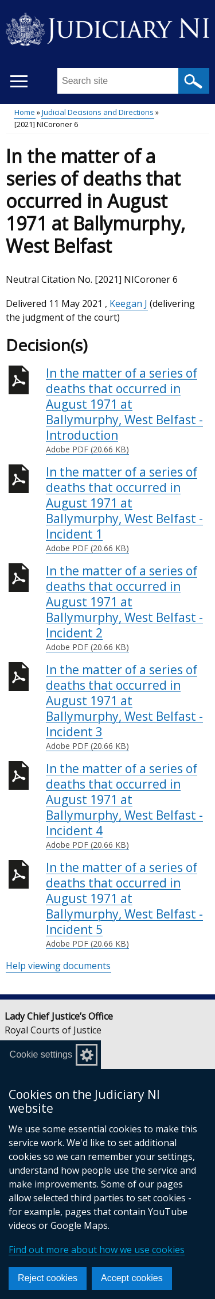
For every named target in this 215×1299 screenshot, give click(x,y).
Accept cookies (132, 1278)
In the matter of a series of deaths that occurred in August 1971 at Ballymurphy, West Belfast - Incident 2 (127, 608)
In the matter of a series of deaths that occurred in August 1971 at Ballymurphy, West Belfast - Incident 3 (127, 707)
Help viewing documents (58, 965)
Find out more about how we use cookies (97, 1249)
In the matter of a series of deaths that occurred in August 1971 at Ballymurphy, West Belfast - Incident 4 (127, 806)
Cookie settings (41, 1054)
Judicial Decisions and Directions (98, 112)
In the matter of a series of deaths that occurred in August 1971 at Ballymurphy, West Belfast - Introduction (127, 410)
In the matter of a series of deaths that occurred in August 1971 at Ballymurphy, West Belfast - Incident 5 (127, 905)
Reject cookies (47, 1278)
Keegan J (128, 303)
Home (24, 112)
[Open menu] (18, 81)
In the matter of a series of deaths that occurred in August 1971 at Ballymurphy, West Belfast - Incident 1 (127, 509)
